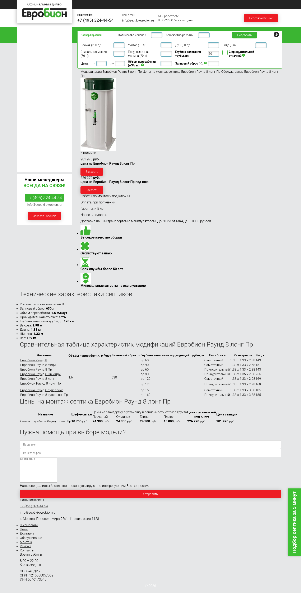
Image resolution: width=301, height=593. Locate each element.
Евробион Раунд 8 (33, 360)
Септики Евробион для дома (38, 37)
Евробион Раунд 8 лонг (37, 379)
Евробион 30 (27, 116)
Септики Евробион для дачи (38, 30)
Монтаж (222, 4)
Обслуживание (192, 4)
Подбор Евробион (91, 35)
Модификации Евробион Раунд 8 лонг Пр (111, 72)
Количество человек (132, 35)
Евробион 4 (26, 53)
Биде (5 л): (229, 45)
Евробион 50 (27, 132)
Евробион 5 (26, 61)
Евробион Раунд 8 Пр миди (40, 374)
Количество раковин (179, 35)
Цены (138, 4)
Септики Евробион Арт (34, 164)
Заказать (92, 171)
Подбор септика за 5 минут (294, 522)
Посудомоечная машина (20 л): (138, 53)
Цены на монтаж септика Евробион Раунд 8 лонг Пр (182, 72)
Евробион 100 (28, 148)
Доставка (162, 4)
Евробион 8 (26, 77)
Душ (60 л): (182, 45)
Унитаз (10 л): (137, 45)
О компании (112, 4)
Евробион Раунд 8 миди (38, 365)
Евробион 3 (26, 45)
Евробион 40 (27, 124)
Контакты (273, 4)
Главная (84, 4)
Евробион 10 (27, 85)
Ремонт (247, 4)
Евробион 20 (27, 108)
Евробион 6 (26, 69)
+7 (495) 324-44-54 (95, 20)
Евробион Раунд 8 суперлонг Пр (44, 395)
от (94, 63)
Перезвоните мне (261, 18)
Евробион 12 (27, 93)
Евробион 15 (27, 101)
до (112, 63)
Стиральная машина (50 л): (94, 53)
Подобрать (244, 35)
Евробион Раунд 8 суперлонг (41, 390)
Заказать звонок (44, 216)
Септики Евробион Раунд (36, 156)
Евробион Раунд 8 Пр (36, 369)
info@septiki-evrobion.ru (138, 20)
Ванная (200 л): (91, 45)
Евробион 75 (27, 140)
